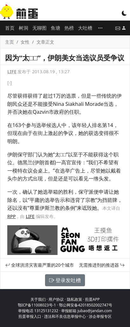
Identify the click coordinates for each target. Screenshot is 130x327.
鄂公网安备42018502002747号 (85, 305)
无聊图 (39, 28)
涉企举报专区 (100, 316)
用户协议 (56, 299)
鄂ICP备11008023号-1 (37, 305)
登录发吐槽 (65, 280)
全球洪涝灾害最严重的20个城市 (39, 265)
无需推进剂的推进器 (102, 265)
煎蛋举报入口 (29, 316)
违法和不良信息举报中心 (65, 316)
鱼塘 (55, 28)
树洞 (23, 28)
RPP (11, 216)
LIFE (11, 72)
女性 (25, 42)
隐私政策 (74, 299)
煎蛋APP (92, 299)
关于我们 (38, 299)
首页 (10, 28)
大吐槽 (85, 28)
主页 (9, 42)
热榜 (69, 28)
